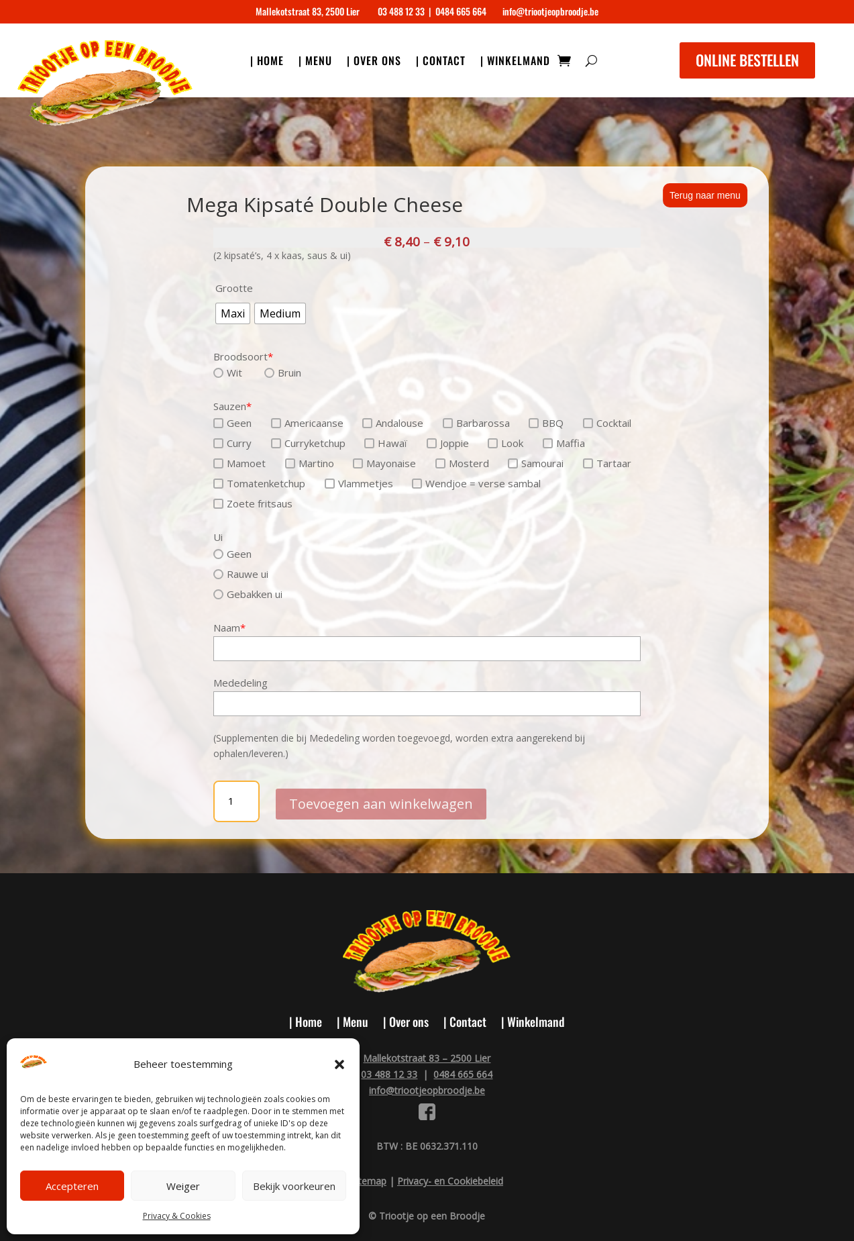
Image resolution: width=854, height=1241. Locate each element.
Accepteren (72, 1186)
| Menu (315, 62)
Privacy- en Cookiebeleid (450, 1181)
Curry (232, 443)
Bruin (282, 372)
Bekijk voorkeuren (294, 1186)
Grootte (234, 288)
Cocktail (607, 423)
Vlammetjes (359, 483)
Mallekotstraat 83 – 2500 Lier (426, 1058)
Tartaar (607, 463)
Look (505, 443)
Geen (232, 423)
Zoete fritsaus (252, 503)
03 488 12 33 (401, 11)
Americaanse (307, 423)
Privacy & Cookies (177, 1216)
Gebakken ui (247, 594)
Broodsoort (243, 356)
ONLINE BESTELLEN (747, 59)
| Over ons (374, 62)
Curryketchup (308, 443)
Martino (309, 463)
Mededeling (240, 682)
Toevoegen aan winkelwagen (381, 801)
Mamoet (239, 463)
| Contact (441, 62)
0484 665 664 (460, 11)
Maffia (564, 443)
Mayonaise (384, 463)
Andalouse (392, 423)
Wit (227, 372)
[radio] (233, 313)
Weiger (183, 1186)
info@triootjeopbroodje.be (550, 11)
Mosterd (462, 463)
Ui (218, 537)
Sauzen (232, 406)
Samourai (536, 463)
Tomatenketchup (259, 483)
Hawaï (385, 443)
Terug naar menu (705, 195)
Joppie (448, 443)
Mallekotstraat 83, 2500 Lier (308, 11)
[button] (339, 1064)
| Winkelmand (515, 62)
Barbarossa (476, 423)
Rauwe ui (240, 574)
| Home (267, 62)
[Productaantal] (236, 801)
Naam (229, 627)
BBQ (546, 423)
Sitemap (368, 1181)
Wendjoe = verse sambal (476, 483)
